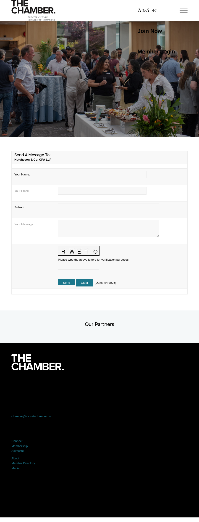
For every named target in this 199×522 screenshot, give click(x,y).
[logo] (33, 10)
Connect (16, 441)
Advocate (17, 451)
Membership (19, 446)
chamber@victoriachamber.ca (31, 416)
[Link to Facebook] (29, 383)
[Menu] (181, 10)
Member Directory (23, 463)
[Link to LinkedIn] (99, 383)
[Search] (154, 10)
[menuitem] (154, 31)
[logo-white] (37, 362)
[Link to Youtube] (170, 383)
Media (15, 468)
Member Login (156, 51)
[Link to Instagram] (134, 383)
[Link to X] (64, 383)
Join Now (150, 31)
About (15, 458)
